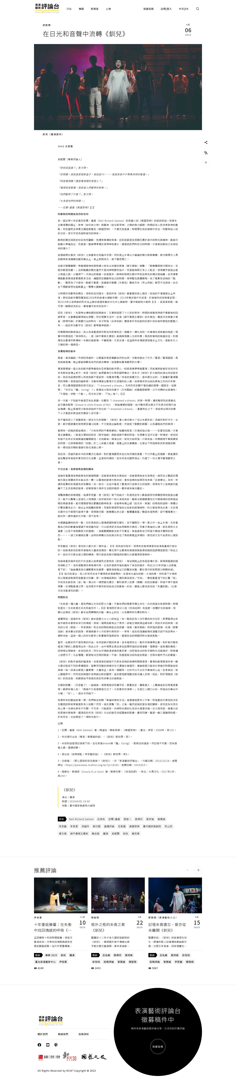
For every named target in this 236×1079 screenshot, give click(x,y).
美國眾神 (134, 826)
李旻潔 (74, 826)
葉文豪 (63, 833)
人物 (108, 9)
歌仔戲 (97, 826)
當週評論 (109, 826)
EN (186, 9)
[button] (188, 870)
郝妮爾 (47, 25)
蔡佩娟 (190, 962)
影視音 (95, 9)
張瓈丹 (139, 819)
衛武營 (95, 833)
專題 (81, 9)
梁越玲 (85, 826)
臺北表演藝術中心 (45, 962)
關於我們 (43, 1034)
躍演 (105, 833)
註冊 (163, 9)
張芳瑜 (150, 819)
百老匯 (122, 826)
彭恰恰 (96, 962)
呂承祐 (101, 819)
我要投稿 (148, 9)
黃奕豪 (136, 833)
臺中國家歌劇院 (152, 826)
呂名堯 (106, 955)
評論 (69, 9)
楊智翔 (95, 917)
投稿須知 (84, 1034)
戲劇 (61, 819)
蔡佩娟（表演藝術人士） (163, 917)
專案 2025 (51, 955)
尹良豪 (38, 917)
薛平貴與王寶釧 (79, 833)
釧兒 (125, 833)
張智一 (127, 819)
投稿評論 (109, 962)
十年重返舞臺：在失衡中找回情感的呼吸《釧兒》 (53, 930)
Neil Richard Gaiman (81, 819)
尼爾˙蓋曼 (114, 819)
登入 (169, 9)
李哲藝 (63, 826)
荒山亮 (168, 826)
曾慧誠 (161, 819)
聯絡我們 (63, 1034)
